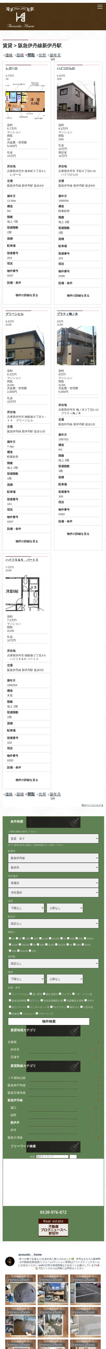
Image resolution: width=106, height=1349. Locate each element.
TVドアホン (59, 1007)
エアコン (35, 1000)
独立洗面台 (52, 994)
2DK (80, 938)
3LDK (51, 944)
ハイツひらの (66, 68)
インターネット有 (39, 1007)
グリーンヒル (15, 314)
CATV (90, 1000)
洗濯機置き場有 (75, 1000)
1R (13, 938)
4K (70, 944)
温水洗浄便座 (19, 1000)
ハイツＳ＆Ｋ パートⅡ (22, 559)
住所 (41, 55)
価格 (8, 55)
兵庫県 (12, 1042)
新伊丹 (14, 1122)
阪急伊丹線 (15, 1100)
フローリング (46, 1013)
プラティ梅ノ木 (67, 314)
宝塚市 (14, 1057)
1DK (36, 938)
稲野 (13, 1115)
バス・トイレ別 (83, 994)
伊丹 (13, 1130)
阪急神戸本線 (17, 1085)
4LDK (88, 944)
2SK (72, 938)
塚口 (13, 1107)
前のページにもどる (92, 805)
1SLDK (56, 938)
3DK (42, 944)
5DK (14, 951)
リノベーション (20, 994)
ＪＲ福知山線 (17, 1077)
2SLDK (25, 944)
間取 (30, 55)
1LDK (45, 938)
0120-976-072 (53, 1212)
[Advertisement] (31, 1182)
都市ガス (75, 1007)
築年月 (54, 55)
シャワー (66, 994)
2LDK (15, 944)
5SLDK (24, 951)
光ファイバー (19, 1007)
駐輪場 (15, 1013)
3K (34, 944)
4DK (78, 944)
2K (64, 938)
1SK (27, 938)
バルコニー (29, 1013)
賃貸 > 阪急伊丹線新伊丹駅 (32, 45)
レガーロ (12, 68)
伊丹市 (14, 1049)
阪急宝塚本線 (17, 1092)
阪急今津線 (15, 1137)
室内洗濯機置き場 (53, 1000)
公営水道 (88, 1007)
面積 (19, 55)
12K (34, 951)
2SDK (90, 938)
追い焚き (37, 994)
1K (20, 938)
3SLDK (62, 944)
